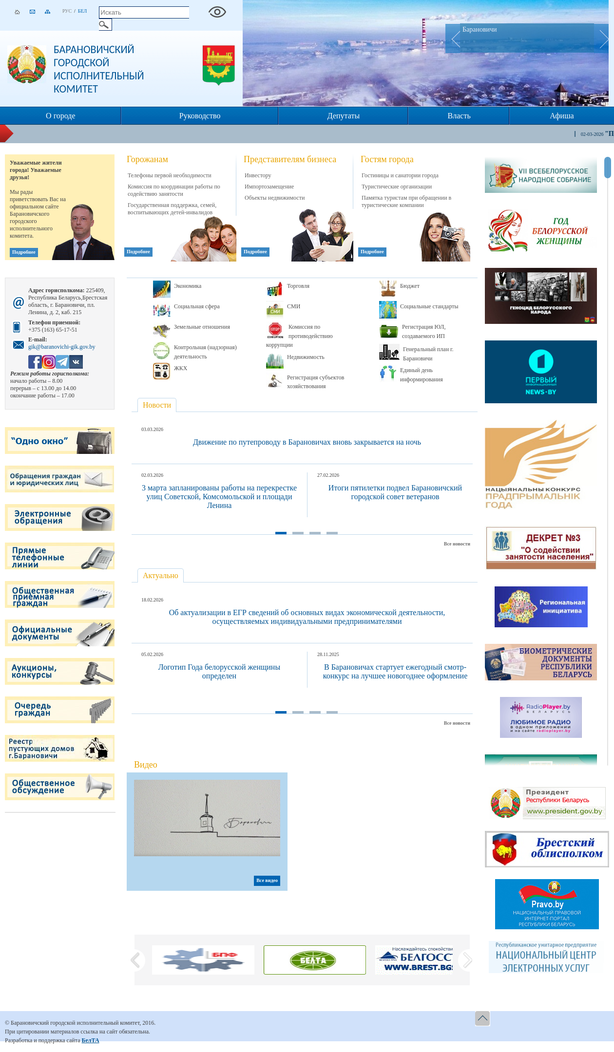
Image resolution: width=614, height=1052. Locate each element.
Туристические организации (397, 186)
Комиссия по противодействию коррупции (299, 335)
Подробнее (24, 252)
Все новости (457, 543)
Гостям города (387, 159)
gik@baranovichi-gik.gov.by (62, 346)
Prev (452, 38)
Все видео (267, 880)
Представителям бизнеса (290, 159)
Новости (157, 405)
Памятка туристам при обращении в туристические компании (406, 201)
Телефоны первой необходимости (169, 175)
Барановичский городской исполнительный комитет (99, 69)
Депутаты (343, 116)
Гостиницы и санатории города (400, 175)
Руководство (200, 116)
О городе (61, 116)
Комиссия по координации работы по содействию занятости (174, 190)
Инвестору (258, 175)
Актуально (160, 575)
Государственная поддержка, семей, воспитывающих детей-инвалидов (172, 209)
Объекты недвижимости (275, 197)
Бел (82, 11)
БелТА (90, 1040)
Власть (459, 116)
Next (601, 38)
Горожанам (147, 159)
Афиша (562, 116)
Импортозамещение (269, 186)
